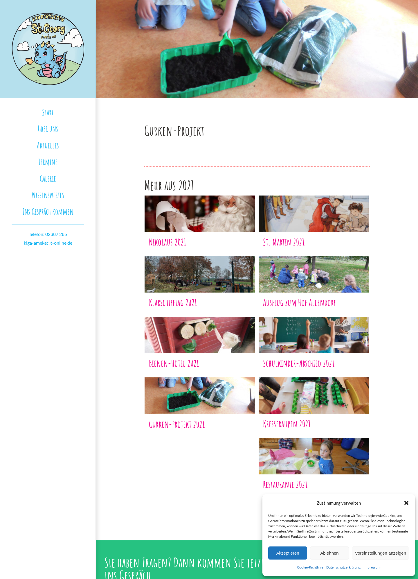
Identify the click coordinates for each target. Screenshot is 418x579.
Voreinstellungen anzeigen (380, 553)
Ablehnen (329, 553)
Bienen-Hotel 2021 (174, 363)
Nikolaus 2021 (167, 242)
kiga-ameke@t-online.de (48, 242)
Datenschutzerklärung (343, 567)
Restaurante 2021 (285, 484)
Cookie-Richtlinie (310, 567)
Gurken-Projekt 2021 (177, 424)
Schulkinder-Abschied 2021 (299, 363)
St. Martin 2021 (284, 242)
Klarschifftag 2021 (173, 302)
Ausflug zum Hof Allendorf (299, 302)
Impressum (372, 567)
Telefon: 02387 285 (48, 234)
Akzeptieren (287, 553)
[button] (406, 503)
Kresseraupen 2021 (287, 424)
